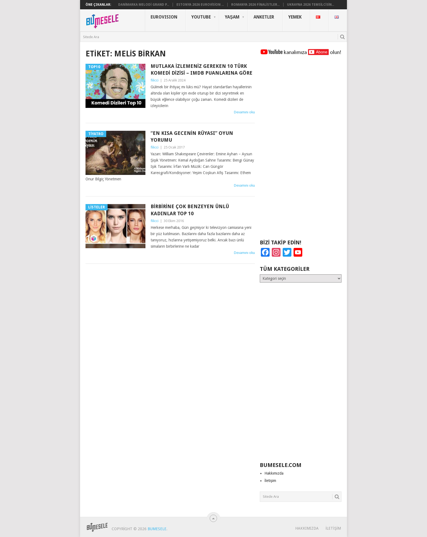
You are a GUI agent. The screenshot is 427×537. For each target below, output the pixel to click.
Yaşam (232, 17)
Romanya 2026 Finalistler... (255, 5)
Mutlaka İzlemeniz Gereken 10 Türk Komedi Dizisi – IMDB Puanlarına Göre (201, 69)
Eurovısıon (164, 17)
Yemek (295, 17)
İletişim (270, 480)
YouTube (201, 17)
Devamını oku (244, 112)
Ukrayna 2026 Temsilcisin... (310, 5)
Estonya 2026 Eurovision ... (200, 5)
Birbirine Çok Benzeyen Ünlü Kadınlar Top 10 (190, 210)
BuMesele (157, 529)
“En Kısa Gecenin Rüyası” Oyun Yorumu (192, 136)
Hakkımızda (273, 473)
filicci (154, 80)
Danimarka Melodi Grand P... (143, 5)
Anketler (264, 17)
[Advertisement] (300, 150)
